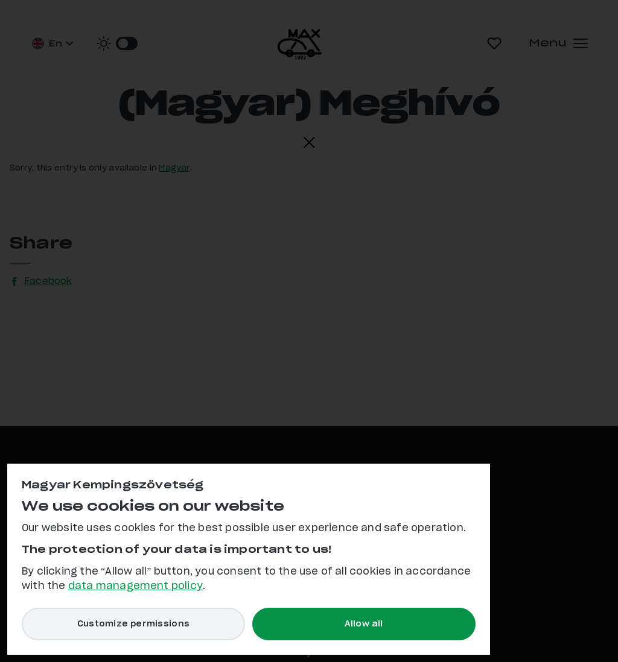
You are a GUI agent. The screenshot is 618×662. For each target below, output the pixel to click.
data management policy (135, 586)
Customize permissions (133, 624)
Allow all (364, 624)
